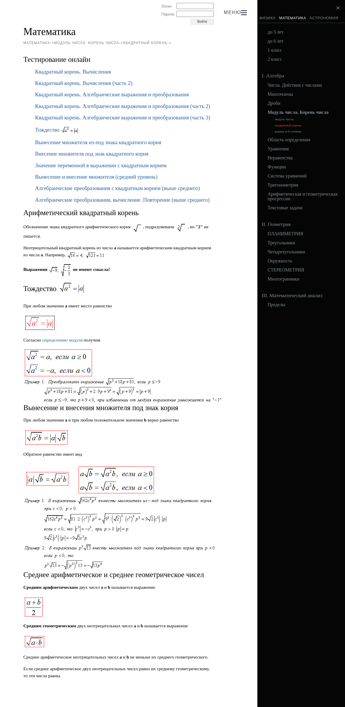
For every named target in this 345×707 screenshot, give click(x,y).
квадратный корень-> (147, 43)
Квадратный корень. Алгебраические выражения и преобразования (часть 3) (122, 118)
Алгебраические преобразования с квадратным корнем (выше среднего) (117, 188)
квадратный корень (288, 125)
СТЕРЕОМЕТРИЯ (286, 270)
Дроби (274, 103)
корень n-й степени (288, 131)
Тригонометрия (283, 185)
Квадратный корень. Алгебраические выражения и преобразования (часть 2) (122, 106)
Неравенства (280, 158)
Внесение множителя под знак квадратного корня (91, 154)
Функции (277, 167)
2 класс (275, 59)
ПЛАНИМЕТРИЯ (285, 233)
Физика (267, 18)
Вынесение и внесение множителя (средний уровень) (96, 177)
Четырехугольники (286, 252)
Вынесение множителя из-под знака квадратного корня (98, 142)
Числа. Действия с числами (295, 85)
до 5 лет (275, 32)
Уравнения (278, 149)
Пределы (276, 304)
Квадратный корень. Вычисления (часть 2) (83, 83)
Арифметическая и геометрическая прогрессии (302, 196)
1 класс (275, 50)
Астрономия (324, 18)
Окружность (280, 261)
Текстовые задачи (285, 208)
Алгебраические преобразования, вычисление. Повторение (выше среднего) (122, 200)
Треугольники (281, 243)
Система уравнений (287, 176)
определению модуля (62, 339)
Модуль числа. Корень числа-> (88, 43)
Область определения (289, 139)
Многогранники (283, 279)
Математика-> (38, 43)
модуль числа (284, 119)
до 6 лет (275, 41)
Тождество (57, 130)
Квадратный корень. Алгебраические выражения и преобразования (112, 94)
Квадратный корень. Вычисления (73, 72)
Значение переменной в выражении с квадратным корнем (101, 165)
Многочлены (280, 94)
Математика (292, 18)
